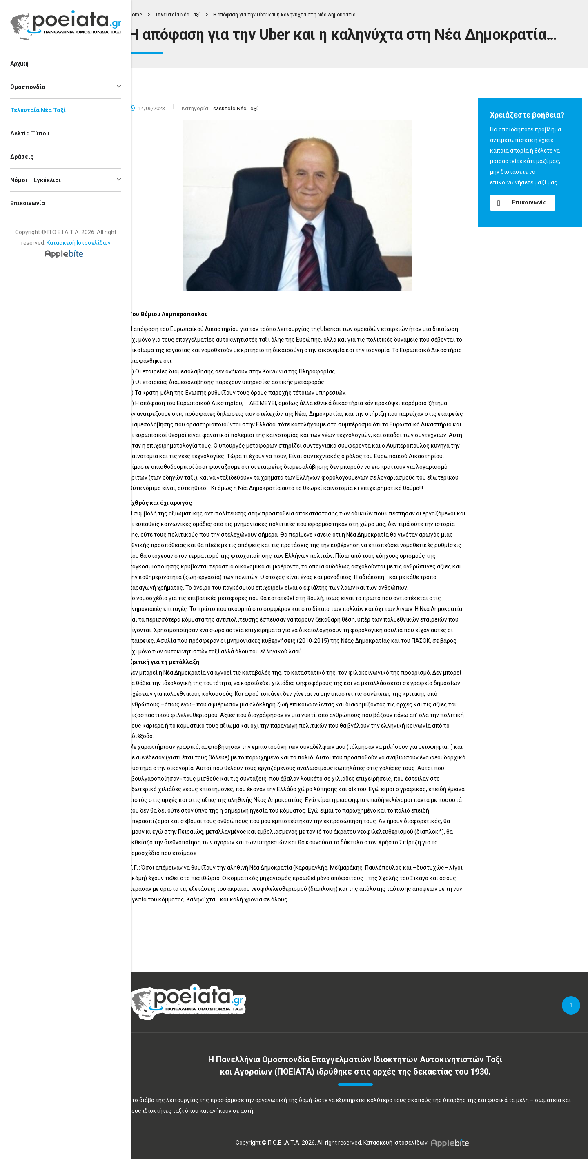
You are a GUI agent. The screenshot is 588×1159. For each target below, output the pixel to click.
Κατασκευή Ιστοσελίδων (79, 243)
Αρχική (19, 63)
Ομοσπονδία (27, 87)
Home (135, 15)
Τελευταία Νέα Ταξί (38, 110)
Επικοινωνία (27, 203)
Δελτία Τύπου (29, 133)
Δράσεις (21, 156)
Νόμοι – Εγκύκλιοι (35, 180)
